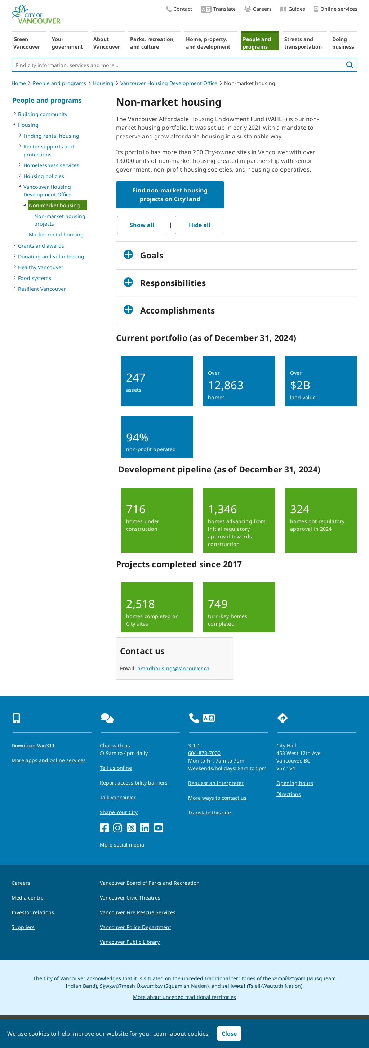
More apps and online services (49, 760)
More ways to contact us (217, 797)
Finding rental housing (51, 135)
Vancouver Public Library (130, 941)
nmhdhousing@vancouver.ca (173, 668)
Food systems (34, 278)
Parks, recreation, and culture (152, 43)
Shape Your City (119, 812)
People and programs (257, 43)
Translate (218, 9)
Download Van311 (33, 745)
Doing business (343, 43)
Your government (67, 43)
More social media (122, 844)
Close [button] (229, 1034)
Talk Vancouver (118, 797)
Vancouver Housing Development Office (168, 83)
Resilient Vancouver (42, 288)
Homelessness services (51, 165)
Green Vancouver (26, 43)
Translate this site (209, 812)
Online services (335, 9)
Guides (292, 8)
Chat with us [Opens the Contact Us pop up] (115, 745)
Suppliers (23, 927)
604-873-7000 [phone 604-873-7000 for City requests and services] (204, 753)
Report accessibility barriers (134, 782)
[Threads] (131, 828)
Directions (288, 794)
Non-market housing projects (59, 220)
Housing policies (43, 176)
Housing (103, 83)
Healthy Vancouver (40, 267)
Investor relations (33, 912)
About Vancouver (106, 43)
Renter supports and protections (48, 150)
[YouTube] (158, 828)
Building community (42, 114)
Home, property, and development (208, 43)
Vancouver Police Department (135, 927)
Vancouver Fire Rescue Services (137, 912)
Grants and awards (41, 245)
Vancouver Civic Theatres (130, 897)
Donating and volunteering (51, 256)
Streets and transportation (303, 43)
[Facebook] (104, 828)
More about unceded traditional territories (184, 997)
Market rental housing (56, 234)
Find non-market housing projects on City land (170, 194)
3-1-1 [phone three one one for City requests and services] (194, 745)
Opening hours (294, 783)
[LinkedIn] (144, 828)
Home (19, 83)
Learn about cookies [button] (181, 1034)
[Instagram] (117, 828)
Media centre (28, 897)
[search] (350, 65)
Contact (179, 8)
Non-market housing (54, 205)
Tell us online (116, 767)
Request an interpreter (216, 783)
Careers (258, 8)
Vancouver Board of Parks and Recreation (150, 882)
